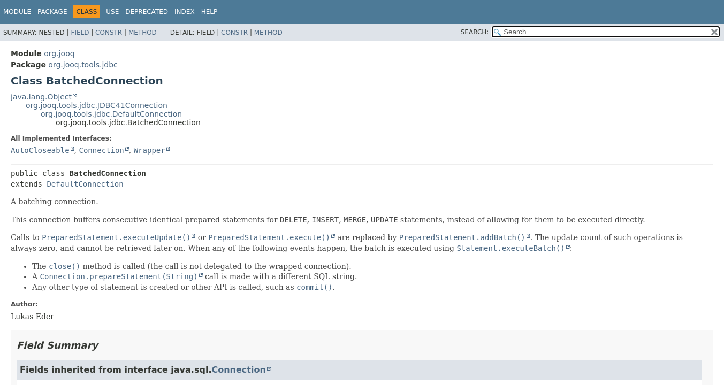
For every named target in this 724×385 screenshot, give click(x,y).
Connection (101, 150)
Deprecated (146, 12)
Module (17, 12)
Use (112, 12)
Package (52, 12)
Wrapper (149, 150)
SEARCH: (475, 32)
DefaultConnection (85, 184)
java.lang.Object (41, 97)
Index (184, 12)
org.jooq (59, 53)
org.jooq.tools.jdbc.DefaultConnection (111, 114)
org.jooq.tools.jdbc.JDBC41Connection (96, 105)
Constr (108, 32)
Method (142, 32)
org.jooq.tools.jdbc (82, 64)
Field (80, 32)
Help (209, 12)
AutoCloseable (40, 150)
